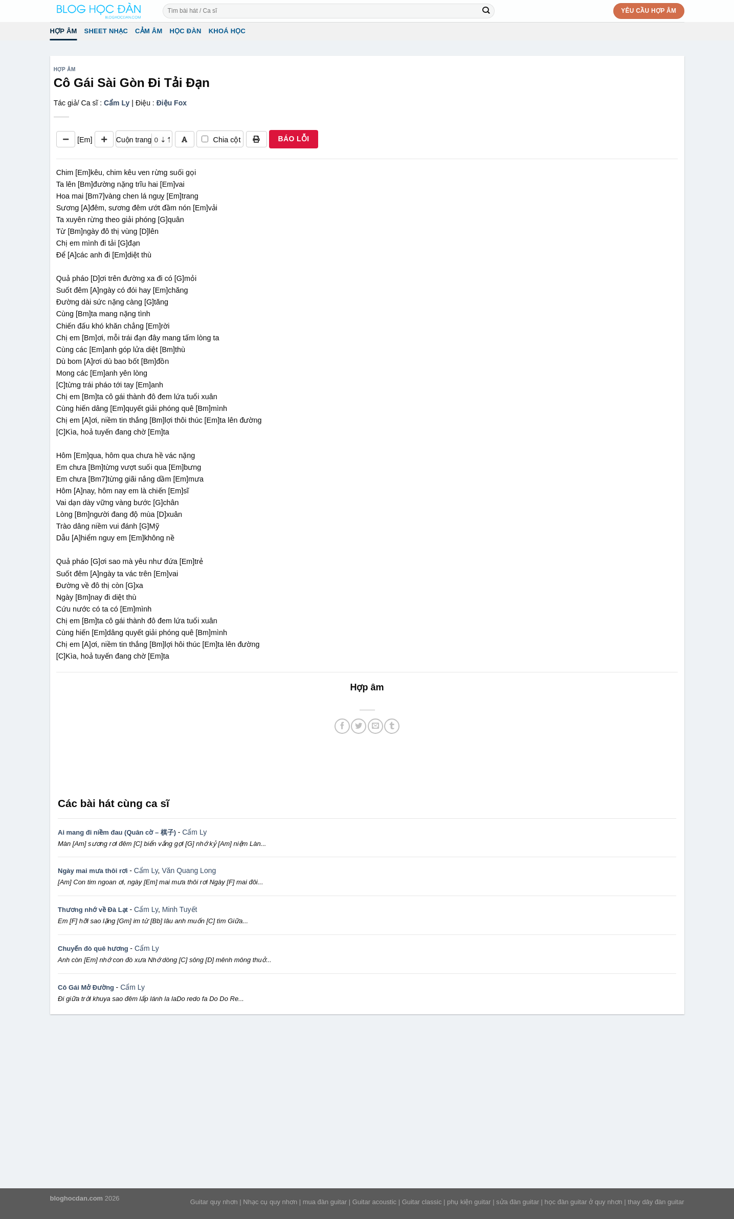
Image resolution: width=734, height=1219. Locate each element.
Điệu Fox (172, 103)
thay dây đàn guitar (656, 1202)
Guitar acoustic (374, 1202)
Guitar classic (422, 1202)
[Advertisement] (367, 765)
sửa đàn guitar (517, 1202)
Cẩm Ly (116, 103)
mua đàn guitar (325, 1202)
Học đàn (185, 31)
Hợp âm (63, 31)
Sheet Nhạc (106, 31)
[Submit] (486, 10)
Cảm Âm (148, 31)
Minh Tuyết (179, 909)
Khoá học (227, 31)
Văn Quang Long (189, 870)
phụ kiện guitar (469, 1202)
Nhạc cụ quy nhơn (270, 1202)
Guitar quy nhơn (214, 1202)
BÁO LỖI (293, 139)
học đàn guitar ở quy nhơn (583, 1202)
